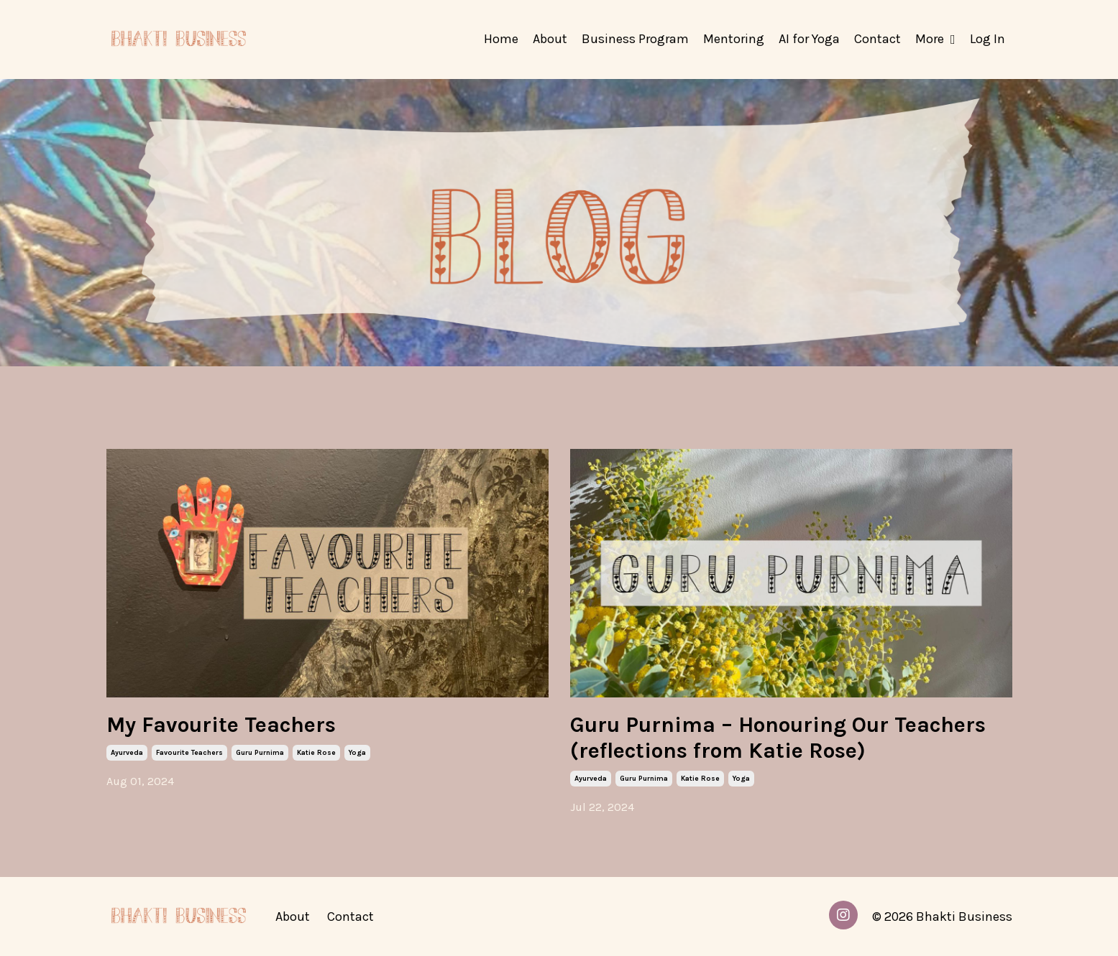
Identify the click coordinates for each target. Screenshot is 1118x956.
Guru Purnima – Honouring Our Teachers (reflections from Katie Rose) (778, 738)
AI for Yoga (809, 39)
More (935, 39)
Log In (987, 39)
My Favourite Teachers (221, 725)
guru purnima (260, 752)
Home (501, 39)
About (550, 39)
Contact (877, 39)
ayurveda (127, 752)
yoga (357, 752)
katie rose (316, 752)
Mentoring (733, 39)
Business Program (635, 39)
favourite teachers (189, 752)
